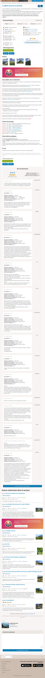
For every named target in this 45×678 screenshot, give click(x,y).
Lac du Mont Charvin (10, 99)
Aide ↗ (16, 1)
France (28, 27)
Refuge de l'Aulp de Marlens (27, 91)
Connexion (40, 1)
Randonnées (10, 1)
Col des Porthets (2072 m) (17, 128)
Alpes (30, 29)
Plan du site (4, 663)
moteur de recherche (30, 613)
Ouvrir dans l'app (8, 50)
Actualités (4, 668)
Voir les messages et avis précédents (22, 486)
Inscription (34, 1)
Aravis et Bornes (34, 29)
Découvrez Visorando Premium (32, 42)
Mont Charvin (28, 85)
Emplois (3, 665)
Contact (3, 672)
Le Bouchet (32, 31)
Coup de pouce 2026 (7, 670)
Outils (4, 1)
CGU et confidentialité (6, 661)
